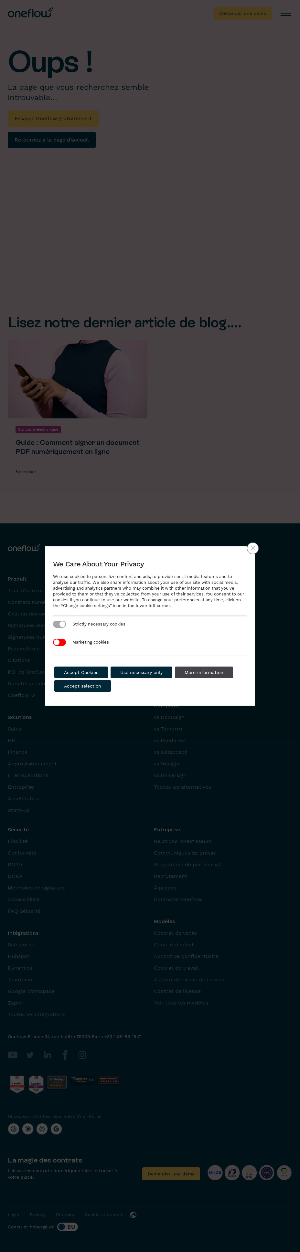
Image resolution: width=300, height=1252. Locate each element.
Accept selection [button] (82, 686)
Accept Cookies (81, 672)
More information (204, 672)
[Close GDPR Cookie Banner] (253, 548)
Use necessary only (141, 672)
